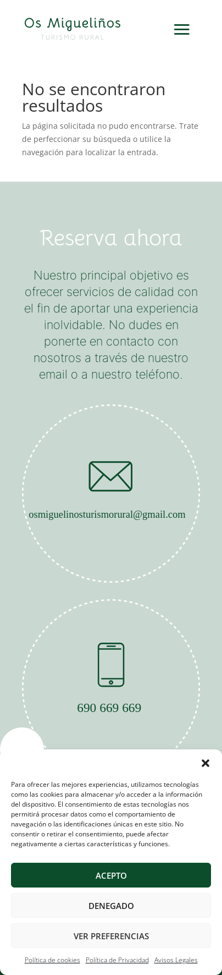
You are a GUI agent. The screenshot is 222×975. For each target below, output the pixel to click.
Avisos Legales (176, 960)
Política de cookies (52, 960)
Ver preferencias (111, 935)
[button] (205, 763)
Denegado (111, 905)
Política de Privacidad (117, 960)
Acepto (111, 875)
